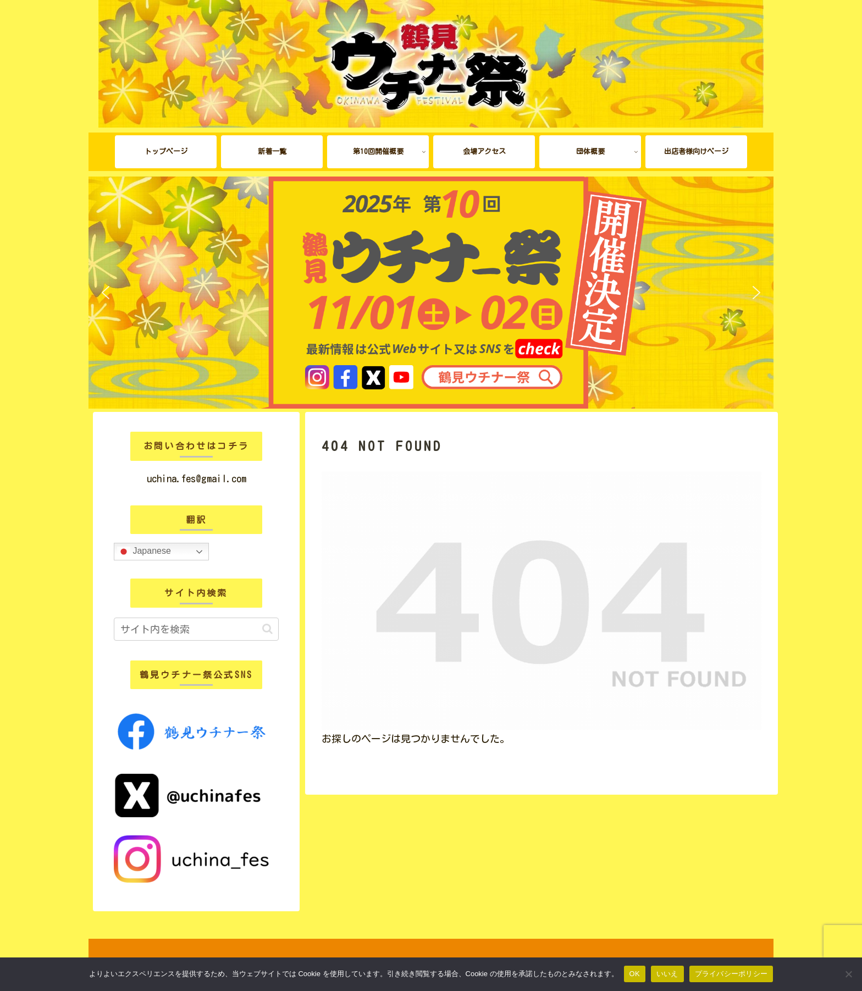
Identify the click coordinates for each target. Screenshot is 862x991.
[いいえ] (848, 973)
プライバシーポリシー (731, 974)
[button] (105, 292)
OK (634, 974)
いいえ (667, 974)
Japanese (144, 551)
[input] (196, 629)
